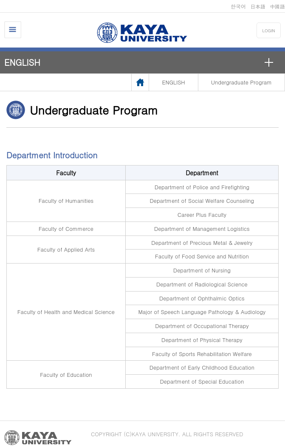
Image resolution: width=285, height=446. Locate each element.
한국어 (238, 6)
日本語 (257, 6)
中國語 (277, 6)
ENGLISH (22, 62)
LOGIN (268, 31)
